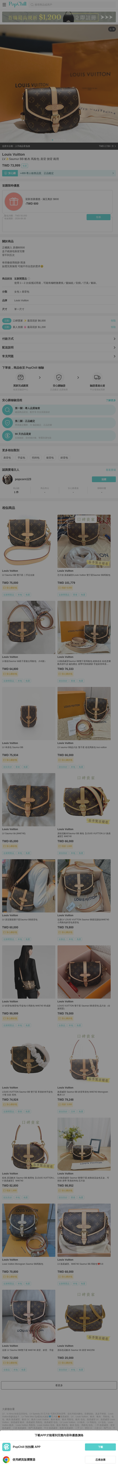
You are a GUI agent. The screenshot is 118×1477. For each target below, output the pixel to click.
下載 (100, 1447)
